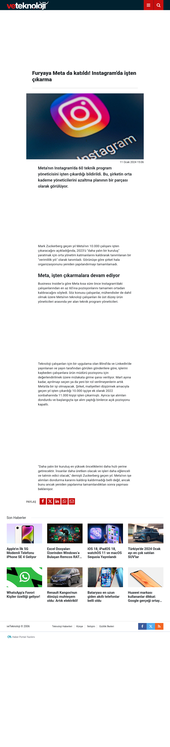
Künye (79, 626)
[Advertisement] (85, 38)
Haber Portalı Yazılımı (23, 637)
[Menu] (149, 5)
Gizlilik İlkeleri (106, 626)
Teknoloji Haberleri (62, 626)
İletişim (91, 626)
